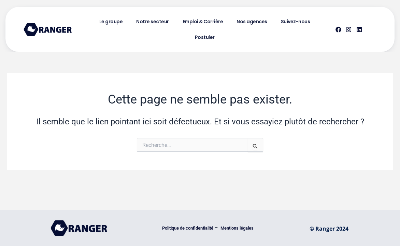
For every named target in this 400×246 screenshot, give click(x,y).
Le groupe (111, 21)
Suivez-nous (295, 21)
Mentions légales (237, 228)
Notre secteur (152, 21)
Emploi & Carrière (203, 21)
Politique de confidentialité (188, 228)
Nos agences (252, 21)
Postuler (205, 37)
